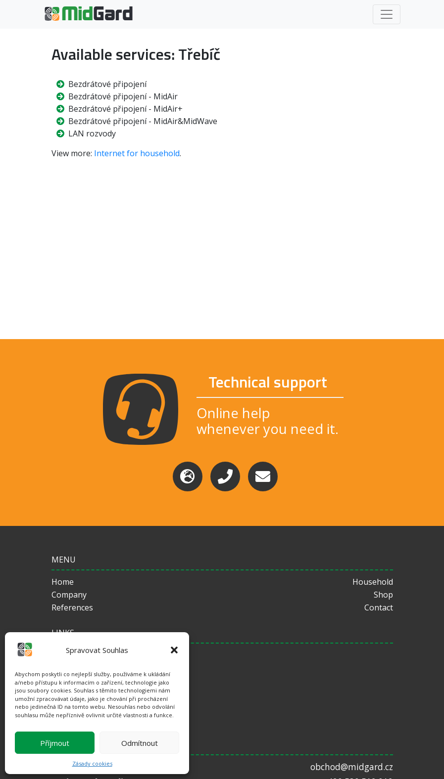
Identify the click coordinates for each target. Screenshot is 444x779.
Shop (383, 594)
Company (69, 594)
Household (372, 581)
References (72, 607)
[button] (174, 650)
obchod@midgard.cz (351, 767)
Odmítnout (139, 743)
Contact (378, 607)
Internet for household (137, 153)
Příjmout (54, 743)
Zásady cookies (92, 763)
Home (62, 581)
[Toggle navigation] (386, 14)
